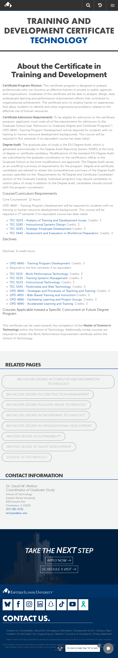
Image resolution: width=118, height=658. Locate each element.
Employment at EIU (84, 630)
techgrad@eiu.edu (16, 513)
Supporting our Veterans (51, 634)
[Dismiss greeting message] (99, 645)
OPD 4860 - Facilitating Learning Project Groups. (46, 299)
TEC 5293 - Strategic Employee (40, 228)
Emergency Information (59, 630)
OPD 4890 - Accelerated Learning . (42, 303)
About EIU (40, 630)
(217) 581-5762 (14, 509)
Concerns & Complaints (78, 634)
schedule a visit (59, 569)
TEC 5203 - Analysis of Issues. (48, 220)
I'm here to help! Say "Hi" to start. (82, 648)
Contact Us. (26, 618)
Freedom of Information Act (21, 634)
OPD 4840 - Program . (40, 263)
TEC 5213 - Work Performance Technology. (39, 274)
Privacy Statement (102, 634)
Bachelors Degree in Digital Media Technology (46, 405)
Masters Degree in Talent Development (38, 447)
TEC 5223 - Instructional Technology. (35, 282)
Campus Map (103, 630)
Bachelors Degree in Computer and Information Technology (58, 381)
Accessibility (26, 630)
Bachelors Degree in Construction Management (47, 394)
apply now (59, 560)
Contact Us (12, 630)
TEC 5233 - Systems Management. (39, 278)
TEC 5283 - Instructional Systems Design (38, 224)
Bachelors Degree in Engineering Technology (45, 415)
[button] (108, 648)
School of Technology (26, 457)
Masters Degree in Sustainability (33, 436)
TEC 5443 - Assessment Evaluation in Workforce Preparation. (54, 233)
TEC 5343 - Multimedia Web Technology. (40, 286)
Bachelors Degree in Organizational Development (49, 426)
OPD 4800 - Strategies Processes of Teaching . (53, 291)
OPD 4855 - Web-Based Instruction (43, 295)
